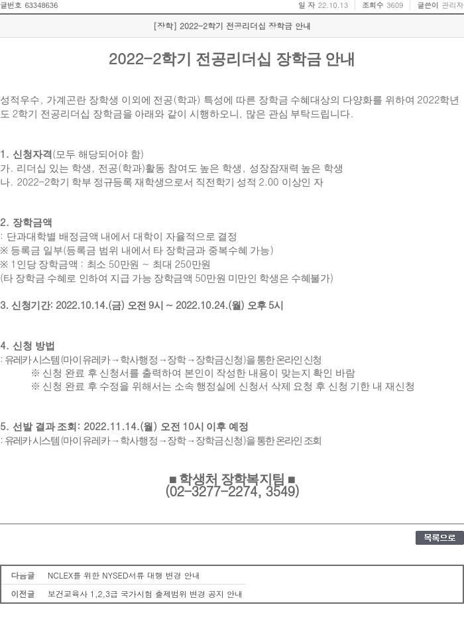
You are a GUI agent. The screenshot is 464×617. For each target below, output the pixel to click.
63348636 (41, 5)
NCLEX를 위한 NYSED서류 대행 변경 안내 (124, 575)
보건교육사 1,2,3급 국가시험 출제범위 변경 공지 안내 (145, 593)
